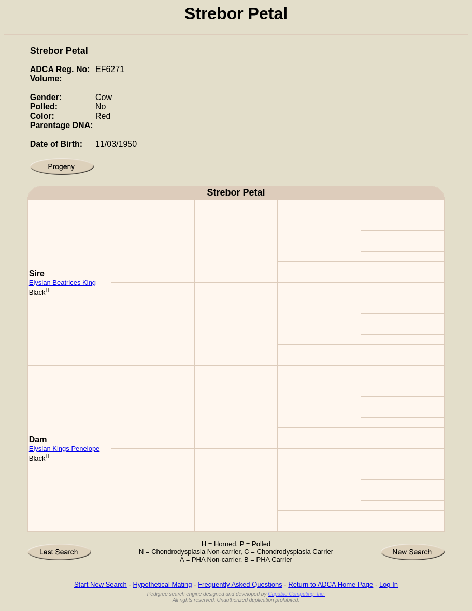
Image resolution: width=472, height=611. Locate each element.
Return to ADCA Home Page (330, 584)
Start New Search (100, 584)
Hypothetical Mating (162, 584)
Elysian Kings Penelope (64, 448)
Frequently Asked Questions (240, 584)
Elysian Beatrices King (62, 282)
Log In (388, 584)
